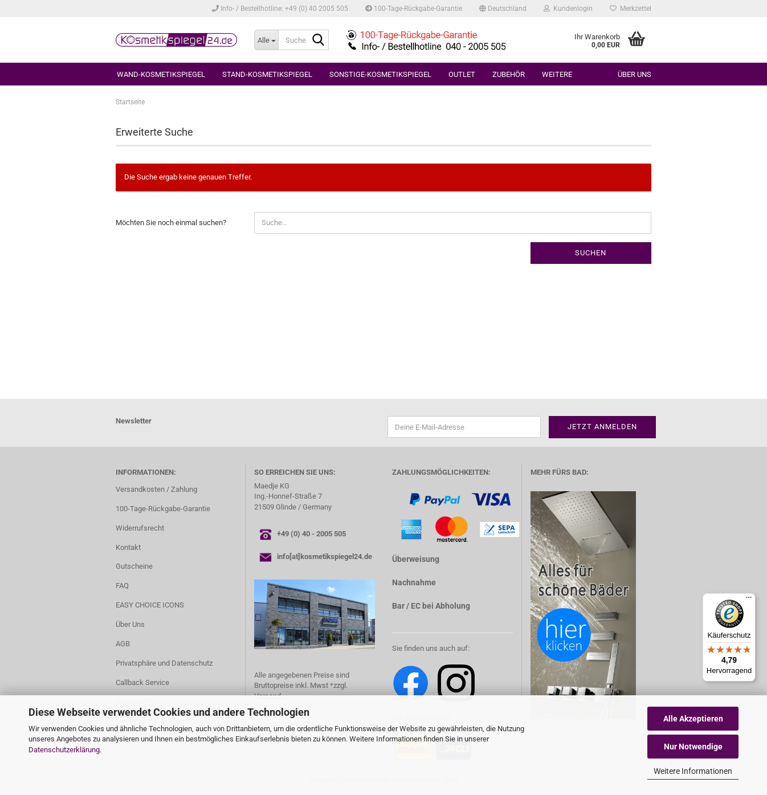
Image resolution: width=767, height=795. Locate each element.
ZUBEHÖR (508, 74)
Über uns (634, 74)
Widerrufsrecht (140, 528)
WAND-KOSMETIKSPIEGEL (161, 74)
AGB (123, 643)
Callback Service (142, 682)
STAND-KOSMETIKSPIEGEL (267, 74)
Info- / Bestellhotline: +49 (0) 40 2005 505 (280, 9)
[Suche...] (266, 40)
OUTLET (461, 74)
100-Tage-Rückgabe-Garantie (413, 9)
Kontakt (128, 547)
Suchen (590, 252)
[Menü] (749, 600)
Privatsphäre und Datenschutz (164, 663)
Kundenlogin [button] (568, 9)
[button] (503, 8)
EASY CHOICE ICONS (150, 605)
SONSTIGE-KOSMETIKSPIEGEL (380, 74)
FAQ (122, 585)
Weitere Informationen (693, 771)
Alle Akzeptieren (693, 718)
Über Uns (130, 624)
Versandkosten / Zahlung (156, 489)
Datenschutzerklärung (64, 749)
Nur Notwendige (693, 746)
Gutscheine (134, 566)
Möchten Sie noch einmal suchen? (171, 222)
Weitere (557, 74)
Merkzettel (630, 9)
